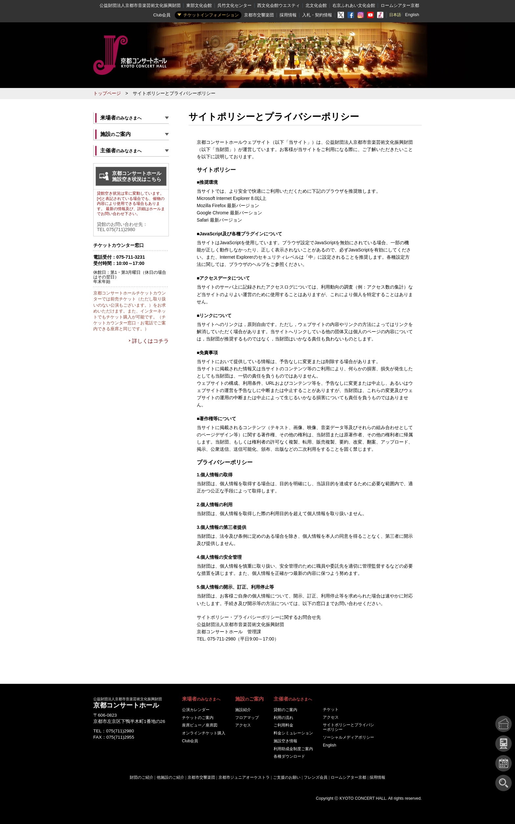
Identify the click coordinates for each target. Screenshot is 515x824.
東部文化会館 (199, 5)
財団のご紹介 (141, 777)
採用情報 (288, 14)
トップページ (107, 93)
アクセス (243, 725)
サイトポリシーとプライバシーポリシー (348, 727)
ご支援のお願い (287, 777)
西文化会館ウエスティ (278, 5)
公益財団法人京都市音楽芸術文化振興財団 (140, 5)
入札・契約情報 (317, 14)
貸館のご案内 (285, 709)
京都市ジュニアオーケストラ (244, 777)
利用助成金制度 (293, 749)
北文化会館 (316, 5)
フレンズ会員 (315, 777)
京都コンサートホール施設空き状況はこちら (136, 176)
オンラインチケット (203, 733)
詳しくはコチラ (150, 341)
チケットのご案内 (197, 717)
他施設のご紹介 (170, 777)
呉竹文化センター (234, 5)
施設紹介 (243, 709)
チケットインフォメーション (211, 14)
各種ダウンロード (289, 756)
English (412, 14)
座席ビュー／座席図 (199, 725)
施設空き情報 (285, 741)
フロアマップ (247, 717)
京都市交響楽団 (259, 14)
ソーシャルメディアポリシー (348, 737)
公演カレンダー (196, 709)
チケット (331, 709)
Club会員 (162, 14)
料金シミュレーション (293, 733)
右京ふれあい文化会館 (353, 5)
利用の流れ (283, 717)
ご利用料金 (283, 725)
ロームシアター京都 (400, 5)
